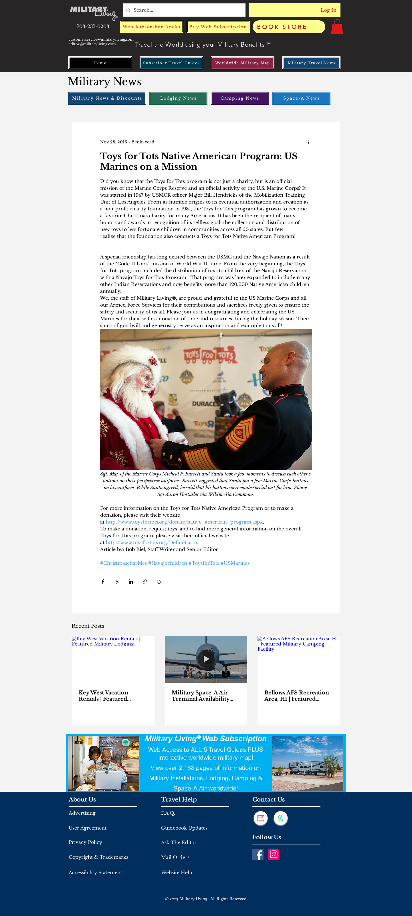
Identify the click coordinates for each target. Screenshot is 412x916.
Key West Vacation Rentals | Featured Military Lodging (103, 696)
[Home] (100, 62)
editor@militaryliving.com (92, 44)
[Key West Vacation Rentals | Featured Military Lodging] (113, 659)
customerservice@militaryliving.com (101, 39)
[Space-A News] (301, 98)
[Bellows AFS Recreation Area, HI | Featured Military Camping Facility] (299, 659)
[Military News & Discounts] (107, 98)
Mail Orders (175, 857)
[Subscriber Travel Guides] (171, 62)
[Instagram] (273, 854)
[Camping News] (240, 98)
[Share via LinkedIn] (131, 581)
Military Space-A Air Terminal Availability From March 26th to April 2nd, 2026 (200, 696)
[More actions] (308, 142)
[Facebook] (258, 854)
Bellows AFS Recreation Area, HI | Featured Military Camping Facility (296, 696)
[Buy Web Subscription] (218, 26)
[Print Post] (159, 581)
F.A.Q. (168, 813)
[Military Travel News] (311, 62)
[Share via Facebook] (103, 581)
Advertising (82, 813)
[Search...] (183, 10)
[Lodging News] (178, 98)
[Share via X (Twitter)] (117, 581)
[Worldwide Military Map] (242, 62)
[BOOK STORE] (289, 26)
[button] (337, 26)
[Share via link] (145, 581)
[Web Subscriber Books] (151, 26)
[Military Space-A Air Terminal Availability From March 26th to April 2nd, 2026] (206, 659)
